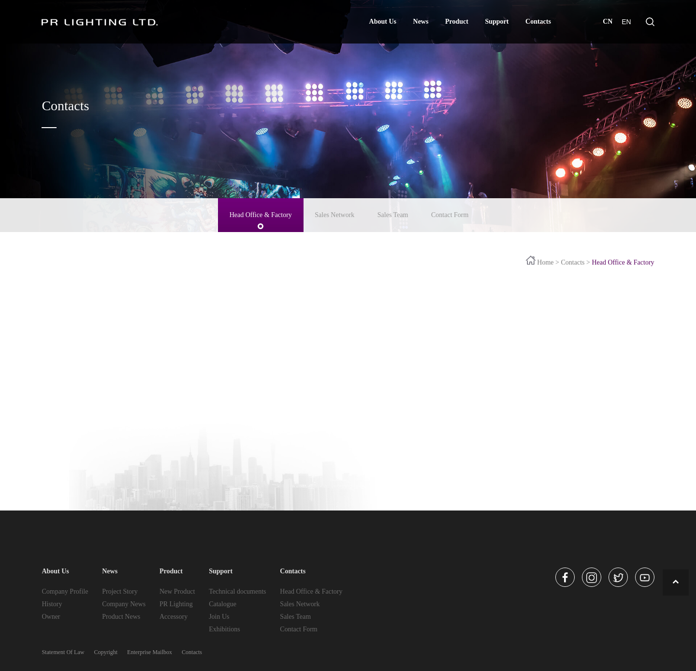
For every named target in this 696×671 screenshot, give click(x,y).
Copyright (105, 652)
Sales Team (392, 213)
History (52, 604)
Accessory (174, 616)
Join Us (219, 616)
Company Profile (65, 591)
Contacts (538, 21)
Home (545, 264)
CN (607, 21)
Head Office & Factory (261, 213)
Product (456, 21)
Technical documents (237, 591)
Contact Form (449, 213)
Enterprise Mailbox (149, 652)
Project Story (120, 591)
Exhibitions (224, 629)
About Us (382, 21)
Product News (121, 616)
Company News (123, 604)
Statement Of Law (63, 652)
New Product (177, 591)
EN (626, 22)
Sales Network (334, 213)
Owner (51, 616)
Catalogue (222, 604)
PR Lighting (176, 604)
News (421, 21)
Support (496, 21)
